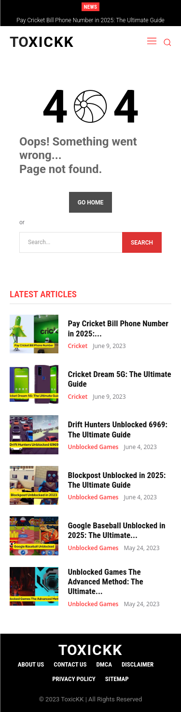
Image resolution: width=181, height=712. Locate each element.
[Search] (142, 242)
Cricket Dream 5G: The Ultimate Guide (119, 379)
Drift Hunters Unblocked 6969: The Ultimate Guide (118, 429)
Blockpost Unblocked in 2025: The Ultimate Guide (117, 480)
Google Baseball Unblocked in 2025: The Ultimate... (117, 530)
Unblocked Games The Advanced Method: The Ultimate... (105, 581)
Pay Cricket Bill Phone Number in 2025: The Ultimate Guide (90, 20)
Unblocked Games (93, 447)
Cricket (78, 346)
